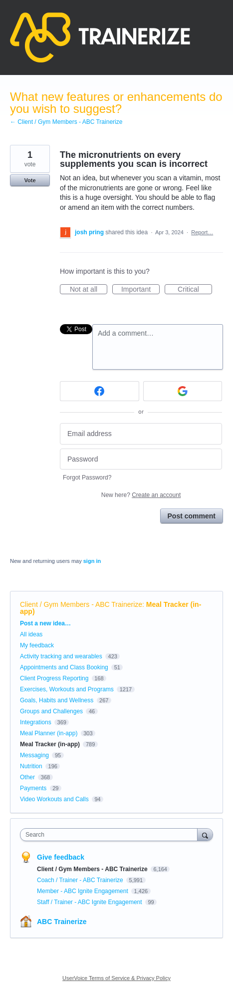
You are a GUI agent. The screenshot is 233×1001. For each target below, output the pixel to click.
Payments (33, 788)
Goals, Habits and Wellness (56, 700)
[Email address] (141, 434)
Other (27, 777)
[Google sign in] (183, 391)
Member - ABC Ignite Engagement (83, 891)
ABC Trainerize (62, 922)
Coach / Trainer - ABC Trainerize (81, 880)
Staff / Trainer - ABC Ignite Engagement (90, 902)
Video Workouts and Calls (54, 799)
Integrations (35, 722)
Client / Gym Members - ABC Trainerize (81, 604)
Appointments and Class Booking (64, 667)
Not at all (88, 289)
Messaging (34, 755)
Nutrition (31, 766)
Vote (29, 180)
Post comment (192, 516)
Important (140, 289)
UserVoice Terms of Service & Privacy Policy (116, 978)
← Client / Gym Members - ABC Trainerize (66, 121)
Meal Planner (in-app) (48, 733)
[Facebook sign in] (99, 391)
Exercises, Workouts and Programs (67, 689)
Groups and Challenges (51, 711)
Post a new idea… (45, 623)
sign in (92, 561)
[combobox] (111, 834)
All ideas (31, 634)
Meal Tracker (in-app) (50, 744)
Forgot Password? (87, 477)
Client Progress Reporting (54, 678)
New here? (141, 495)
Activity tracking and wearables (61, 656)
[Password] (141, 459)
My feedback (37, 645)
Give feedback (60, 857)
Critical (195, 289)
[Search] (205, 834)
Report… (202, 232)
